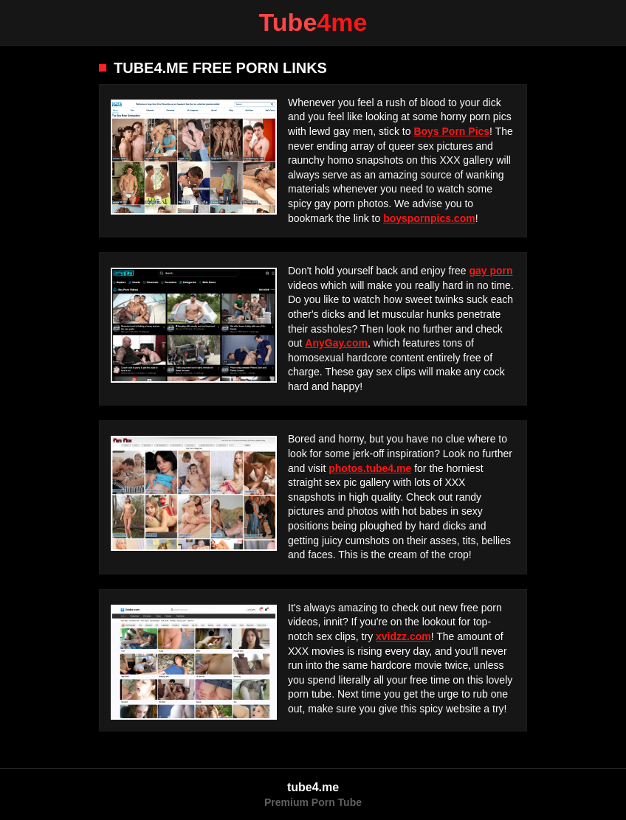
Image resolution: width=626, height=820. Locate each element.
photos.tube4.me (370, 468)
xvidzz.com (403, 636)
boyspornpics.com (429, 218)
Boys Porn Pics (451, 131)
